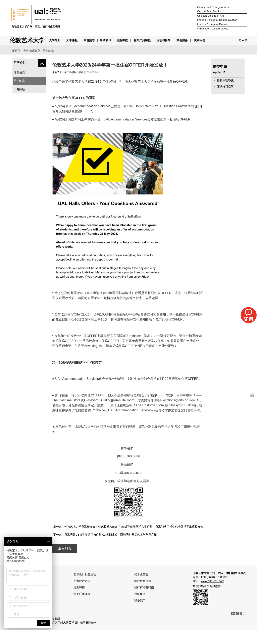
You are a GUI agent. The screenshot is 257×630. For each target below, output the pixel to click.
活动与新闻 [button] (163, 40)
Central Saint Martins (209, 11)
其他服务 (182, 40)
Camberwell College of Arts (213, 7)
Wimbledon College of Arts (212, 28)
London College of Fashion (212, 24)
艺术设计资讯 (81, 580)
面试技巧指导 (225, 86)
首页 (14, 50)
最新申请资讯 (225, 80)
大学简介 (54, 40)
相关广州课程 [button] (142, 40)
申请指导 (89, 40)
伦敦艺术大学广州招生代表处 (68, 72)
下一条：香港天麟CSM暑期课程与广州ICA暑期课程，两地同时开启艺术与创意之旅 (105, 534)
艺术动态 (19, 80)
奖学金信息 (141, 574)
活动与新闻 (30, 50)
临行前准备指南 (144, 587)
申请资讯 (105, 40)
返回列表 (64, 548)
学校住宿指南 (142, 580)
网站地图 (54, 618)
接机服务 (140, 594)
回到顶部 (236, 613)
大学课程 (72, 40)
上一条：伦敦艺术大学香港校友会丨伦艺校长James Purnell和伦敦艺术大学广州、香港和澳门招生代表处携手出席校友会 (128, 526)
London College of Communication (217, 19)
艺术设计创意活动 (84, 574)
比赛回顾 (19, 89)
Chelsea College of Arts (210, 15)
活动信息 (19, 72)
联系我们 (199, 40)
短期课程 (122, 40)
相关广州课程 (81, 594)
